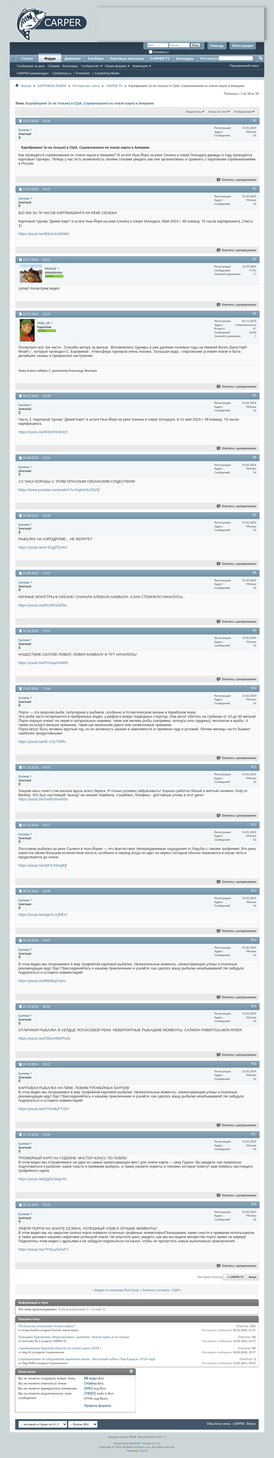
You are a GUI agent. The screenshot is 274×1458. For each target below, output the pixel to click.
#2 (254, 189)
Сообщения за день (31, 66)
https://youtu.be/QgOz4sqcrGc (42, 1179)
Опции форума (115, 66)
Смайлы (90, 1383)
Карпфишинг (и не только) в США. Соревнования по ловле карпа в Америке (90, 103)
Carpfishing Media (106, 73)
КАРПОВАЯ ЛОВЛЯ (52, 86)
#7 (254, 515)
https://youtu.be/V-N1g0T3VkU (42, 547)
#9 (254, 630)
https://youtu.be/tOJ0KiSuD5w (42, 605)
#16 (253, 1064)
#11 (253, 767)
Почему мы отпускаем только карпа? (46, 1326)
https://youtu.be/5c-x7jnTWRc (42, 741)
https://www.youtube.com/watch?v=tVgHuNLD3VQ (59, 490)
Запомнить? (159, 52)
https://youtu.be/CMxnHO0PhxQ (44, 1038)
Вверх (252, 1277)
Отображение (243, 111)
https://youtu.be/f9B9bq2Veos (42, 981)
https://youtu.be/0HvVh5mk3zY (43, 432)
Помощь (217, 46)
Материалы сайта (86, 86)
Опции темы (194, 111)
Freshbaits (83, 73)
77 (254, 274)
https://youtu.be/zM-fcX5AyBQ (42, 865)
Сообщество (90, 66)
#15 (253, 1006)
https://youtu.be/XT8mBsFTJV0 (43, 1109)
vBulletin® (135, 1443)
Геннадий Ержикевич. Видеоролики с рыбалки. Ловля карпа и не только (73, 1337)
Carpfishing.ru (61, 73)
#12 (253, 824)
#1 (254, 120)
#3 (254, 259)
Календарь (70, 66)
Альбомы (95, 59)
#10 (253, 688)
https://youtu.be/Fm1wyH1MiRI (43, 663)
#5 (254, 395)
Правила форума (97, 1406)
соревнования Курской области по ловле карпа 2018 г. (60, 1348)
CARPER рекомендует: (33, 73)
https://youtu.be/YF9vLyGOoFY (43, 1249)
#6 (254, 457)
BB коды (91, 1378)
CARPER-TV (160, 59)
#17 (253, 1134)
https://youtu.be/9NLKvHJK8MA (43, 234)
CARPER (238, 1423)
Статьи (27, 59)
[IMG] (88, 1388)
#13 (253, 891)
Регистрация (242, 46)
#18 (253, 1204)
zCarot (143, 1450)
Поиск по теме (217, 111)
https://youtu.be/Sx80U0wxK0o (43, 799)
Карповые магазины (127, 59)
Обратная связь (219, 1423)
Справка (54, 66)
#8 (254, 573)
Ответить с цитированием (236, 180)
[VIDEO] (90, 1393)
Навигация (139, 66)
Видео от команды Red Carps (117, 1290)
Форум (49, 59)
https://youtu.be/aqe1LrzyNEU (42, 914)
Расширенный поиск (244, 65)
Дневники (73, 59)
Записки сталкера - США (160, 1290)
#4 (254, 314)
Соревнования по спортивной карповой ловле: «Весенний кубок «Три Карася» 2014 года (86, 1359)
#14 (253, 940)
